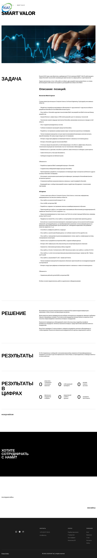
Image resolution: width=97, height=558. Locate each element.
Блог (87, 532)
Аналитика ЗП (72, 540)
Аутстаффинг (71, 537)
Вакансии (89, 535)
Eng (87, 5)
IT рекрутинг (71, 535)
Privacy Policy (5, 553)
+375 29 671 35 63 (45, 532)
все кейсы (91, 508)
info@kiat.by (43, 535)
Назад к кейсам (7, 414)
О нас (88, 537)
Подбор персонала (73, 532)
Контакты (89, 540)
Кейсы (88, 543)
